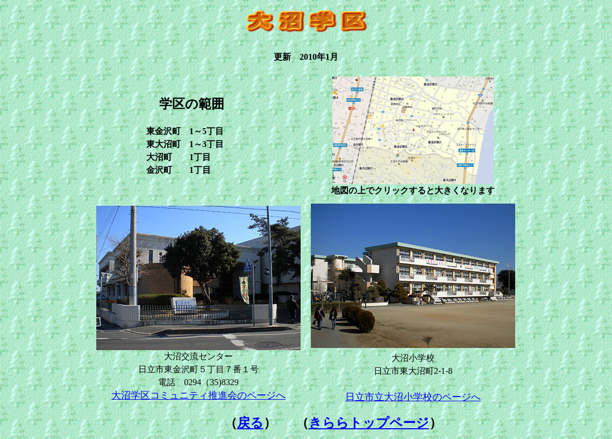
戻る (250, 423)
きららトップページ (369, 423)
